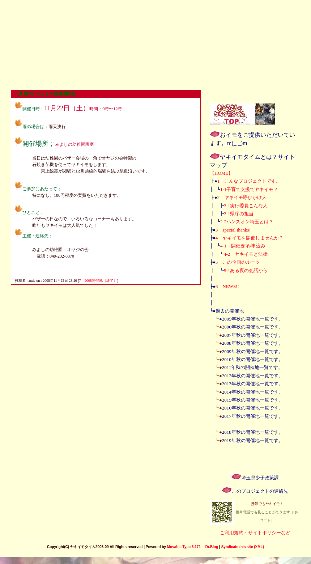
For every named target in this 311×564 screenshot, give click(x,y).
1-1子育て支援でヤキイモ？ (249, 189)
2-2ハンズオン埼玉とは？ (246, 221)
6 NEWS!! (227, 286)
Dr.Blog (211, 547)
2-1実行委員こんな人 (246, 205)
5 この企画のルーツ (238, 262)
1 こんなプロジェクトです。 (249, 181)
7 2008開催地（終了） (98, 281)
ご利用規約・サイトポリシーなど (255, 532)
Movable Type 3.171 (184, 547)
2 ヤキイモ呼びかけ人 (242, 197)
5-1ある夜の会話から (246, 270)
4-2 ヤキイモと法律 (246, 254)
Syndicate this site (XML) (242, 547)
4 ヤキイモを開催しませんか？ (250, 238)
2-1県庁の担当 (239, 213)
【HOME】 (221, 173)
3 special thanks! (233, 230)
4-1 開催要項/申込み (242, 246)
